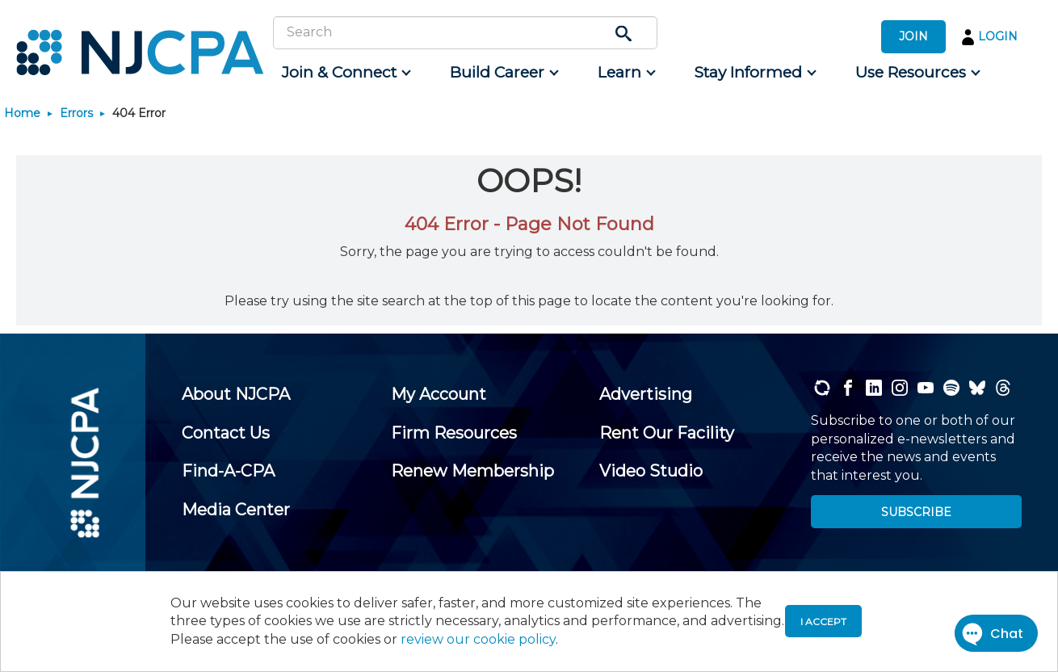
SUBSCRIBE (916, 512)
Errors (76, 113)
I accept (823, 621)
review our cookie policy (478, 639)
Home (22, 113)
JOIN (913, 36)
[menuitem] (345, 73)
